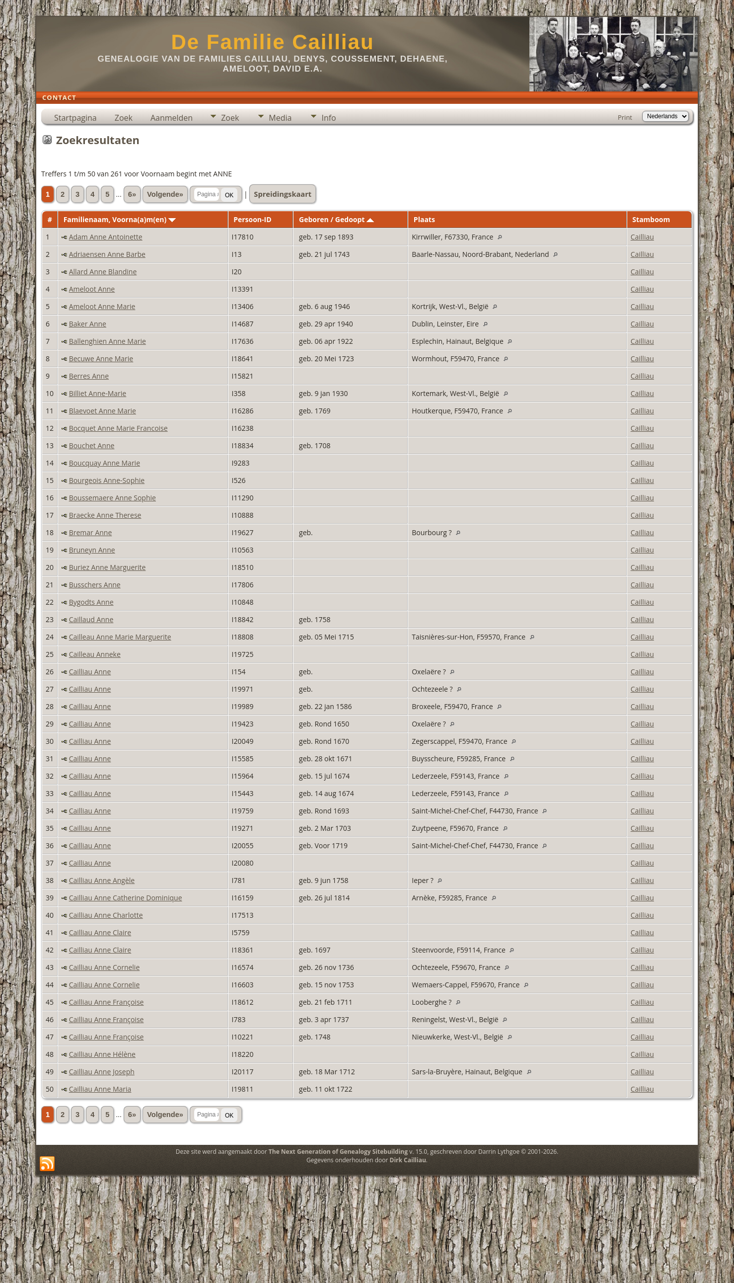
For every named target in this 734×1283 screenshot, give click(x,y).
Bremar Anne (90, 532)
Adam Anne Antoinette (106, 236)
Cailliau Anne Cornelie (104, 967)
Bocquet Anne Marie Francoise (118, 428)
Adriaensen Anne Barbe (107, 254)
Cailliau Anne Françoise (106, 1002)
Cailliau (642, 236)
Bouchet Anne (92, 445)
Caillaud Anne (91, 619)
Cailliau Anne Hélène (102, 1054)
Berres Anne (89, 376)
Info (328, 117)
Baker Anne (87, 323)
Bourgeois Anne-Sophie (107, 480)
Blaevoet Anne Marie (102, 410)
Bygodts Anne (91, 602)
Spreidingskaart (282, 194)
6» (132, 194)
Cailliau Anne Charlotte (106, 915)
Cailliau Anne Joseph (102, 1071)
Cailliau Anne (90, 671)
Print (625, 117)
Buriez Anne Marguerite (107, 567)
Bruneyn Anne (92, 550)
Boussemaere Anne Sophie (112, 497)
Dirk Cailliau (408, 1160)
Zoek (124, 117)
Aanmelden (171, 117)
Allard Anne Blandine (103, 271)
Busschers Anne (95, 584)
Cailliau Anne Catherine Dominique (125, 897)
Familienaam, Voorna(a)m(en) (120, 219)
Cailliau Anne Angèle (102, 880)
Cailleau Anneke (95, 654)
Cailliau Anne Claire (100, 932)
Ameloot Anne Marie (102, 306)
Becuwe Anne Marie (101, 358)
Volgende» (165, 194)
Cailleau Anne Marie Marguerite (120, 637)
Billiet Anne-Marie (98, 393)
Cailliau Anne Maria (100, 1089)
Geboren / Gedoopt (336, 219)
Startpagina (75, 117)
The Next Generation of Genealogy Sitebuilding (338, 1151)
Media (280, 117)
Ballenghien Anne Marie (107, 341)
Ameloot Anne (92, 289)
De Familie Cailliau (272, 42)
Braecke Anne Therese (105, 515)
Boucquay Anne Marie (104, 463)
